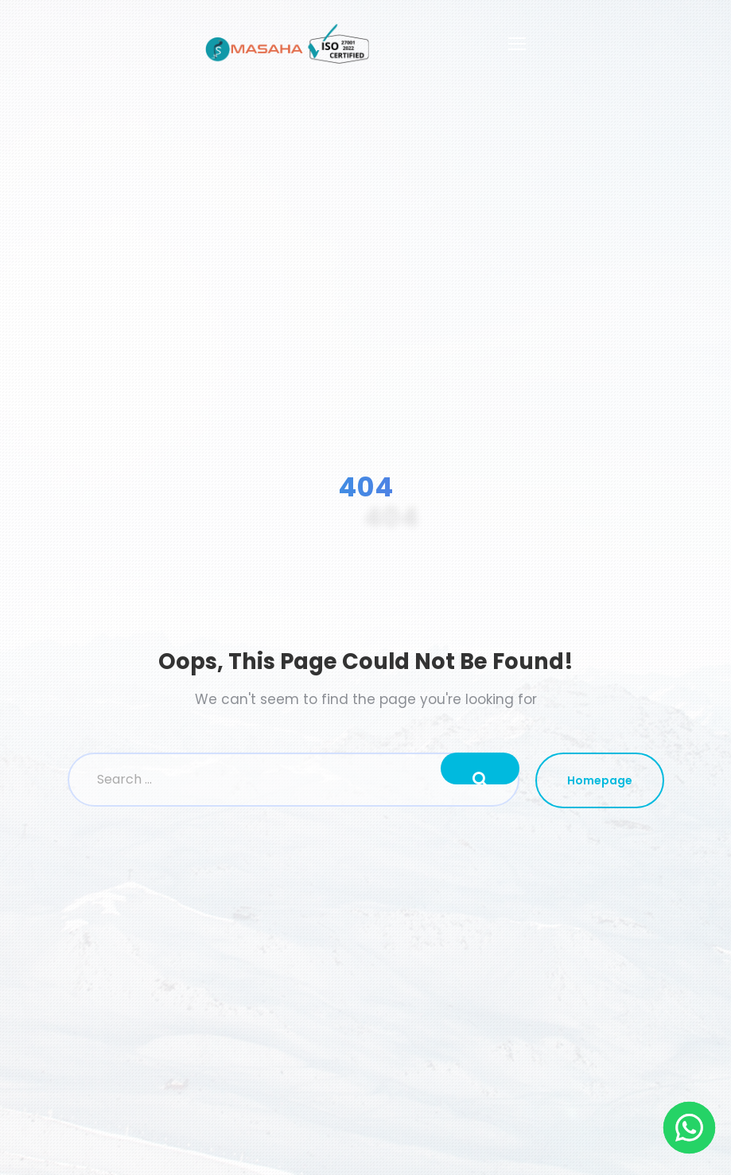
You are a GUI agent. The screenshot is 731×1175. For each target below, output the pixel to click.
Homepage (599, 780)
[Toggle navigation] (517, 43)
